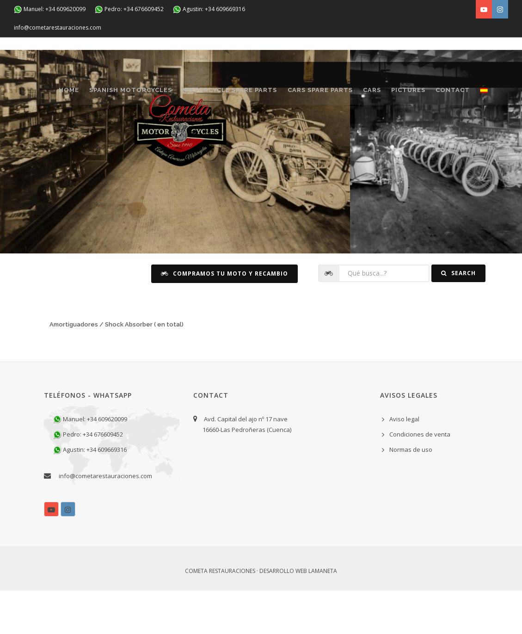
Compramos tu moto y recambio (224, 317)
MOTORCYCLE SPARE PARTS (235, 93)
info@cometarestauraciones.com (57, 27)
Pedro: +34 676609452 (129, 9)
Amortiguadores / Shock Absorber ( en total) (116, 367)
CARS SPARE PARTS (330, 93)
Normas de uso (410, 493)
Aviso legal (404, 462)
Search (458, 317)
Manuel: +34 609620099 (50, 9)
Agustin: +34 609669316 (209, 9)
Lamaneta (322, 615)
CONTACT (70, 130)
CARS (388, 93)
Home (63, 93)
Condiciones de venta (419, 478)
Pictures (430, 93)
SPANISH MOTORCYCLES (130, 93)
